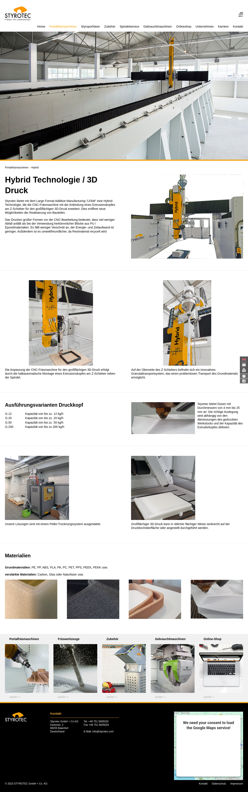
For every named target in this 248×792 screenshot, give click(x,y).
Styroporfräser (90, 26)
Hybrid (33, 167)
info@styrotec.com (103, 731)
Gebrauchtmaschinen (157, 26)
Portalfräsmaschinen (63, 26)
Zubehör (109, 26)
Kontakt (238, 26)
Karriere (223, 26)
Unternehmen (205, 26)
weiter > (14, 697)
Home (41, 26)
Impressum (236, 783)
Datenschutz (219, 783)
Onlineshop (183, 26)
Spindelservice (129, 26)
